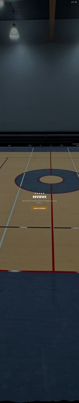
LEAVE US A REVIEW (39, 208)
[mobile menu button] (75, 2)
